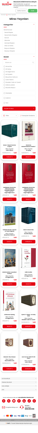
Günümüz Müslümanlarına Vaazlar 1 (28, 145)
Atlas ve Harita (9, 46)
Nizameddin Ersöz (9, 360)
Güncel (6, 38)
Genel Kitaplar (8, 32)
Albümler (7, 40)
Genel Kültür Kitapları (10, 35)
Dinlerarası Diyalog (9, 314)
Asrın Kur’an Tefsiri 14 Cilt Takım (28, 357)
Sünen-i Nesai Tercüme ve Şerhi (9, 145)
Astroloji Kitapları (9, 43)
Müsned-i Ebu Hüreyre (9, 357)
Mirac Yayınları (9, 149)
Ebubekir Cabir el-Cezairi (28, 319)
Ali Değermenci (9, 277)
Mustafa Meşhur (28, 233)
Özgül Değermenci (9, 192)
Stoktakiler (8, 93)
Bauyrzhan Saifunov (9, 235)
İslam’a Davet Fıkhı (28, 230)
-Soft (8, 423)
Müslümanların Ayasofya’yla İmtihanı (9, 272)
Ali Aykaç (28, 150)
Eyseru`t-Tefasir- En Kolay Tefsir (28, 315)
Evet (32, 11)
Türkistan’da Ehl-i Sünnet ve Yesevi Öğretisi (9, 230)
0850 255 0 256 (29, 409)
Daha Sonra (21, 11)
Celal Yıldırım (9, 150)
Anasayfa (3, 14)
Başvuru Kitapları (9, 48)
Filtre (10, 115)
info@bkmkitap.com (12, 407)
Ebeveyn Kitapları (9, 51)
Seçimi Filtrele (19, 109)
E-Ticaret (12, 423)
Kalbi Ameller (28, 272)
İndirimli (7, 98)
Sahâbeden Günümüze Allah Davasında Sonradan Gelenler (9, 189)
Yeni (6, 103)
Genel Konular (8, 30)
